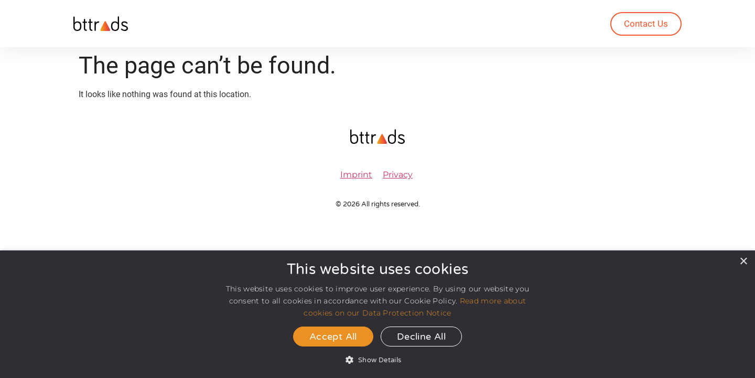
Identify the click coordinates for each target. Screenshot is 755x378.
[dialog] (377, 314)
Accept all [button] (333, 336)
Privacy (398, 175)
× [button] (743, 262)
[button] (377, 360)
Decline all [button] (421, 336)
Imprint (356, 175)
